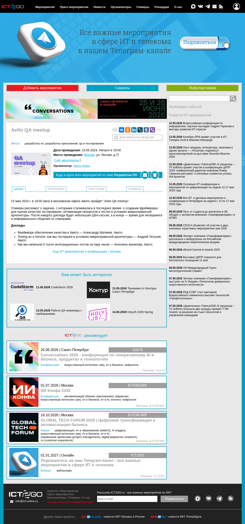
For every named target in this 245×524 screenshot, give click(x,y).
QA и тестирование (91, 143)
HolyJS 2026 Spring (140, 312)
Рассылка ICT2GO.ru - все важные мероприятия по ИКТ (134, 492)
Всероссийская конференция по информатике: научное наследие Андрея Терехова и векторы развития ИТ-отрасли (201, 126)
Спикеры (143, 7)
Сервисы (122, 88)
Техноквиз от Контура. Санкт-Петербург (134, 290)
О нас (178, 7)
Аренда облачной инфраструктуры (70, 502)
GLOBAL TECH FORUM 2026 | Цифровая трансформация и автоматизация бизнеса (98, 422)
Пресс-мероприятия (74, 7)
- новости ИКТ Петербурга (184, 516)
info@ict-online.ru (26, 501)
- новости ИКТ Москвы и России (123, 516)
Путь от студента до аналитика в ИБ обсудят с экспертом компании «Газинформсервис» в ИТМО (202, 214)
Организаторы (121, 7)
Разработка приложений (61, 143)
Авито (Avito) (81, 165)
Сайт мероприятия (66, 160)
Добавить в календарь (137, 137)
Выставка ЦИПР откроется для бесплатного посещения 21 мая (195, 259)
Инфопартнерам (202, 88)
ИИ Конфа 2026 (55, 391)
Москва (89, 155)
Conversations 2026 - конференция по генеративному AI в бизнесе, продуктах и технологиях (97, 357)
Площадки (161, 7)
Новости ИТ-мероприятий (190, 115)
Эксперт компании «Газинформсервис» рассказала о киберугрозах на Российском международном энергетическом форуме (200, 239)
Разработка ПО (34, 143)
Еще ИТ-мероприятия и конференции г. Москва (87, 251)
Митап (15, 143)
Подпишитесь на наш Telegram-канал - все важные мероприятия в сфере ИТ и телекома (91, 463)
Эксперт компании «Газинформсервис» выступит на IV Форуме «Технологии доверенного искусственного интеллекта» (200, 281)
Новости (99, 7)
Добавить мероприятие (42, 88)
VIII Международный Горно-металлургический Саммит (193, 269)
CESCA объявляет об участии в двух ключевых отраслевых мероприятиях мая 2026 (198, 227)
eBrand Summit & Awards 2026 (201, 249)
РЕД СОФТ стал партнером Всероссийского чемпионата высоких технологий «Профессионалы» (199, 295)
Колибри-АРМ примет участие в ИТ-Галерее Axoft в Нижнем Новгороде (198, 138)
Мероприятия (45, 7)
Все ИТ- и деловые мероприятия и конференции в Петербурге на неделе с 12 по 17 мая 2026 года (201, 201)
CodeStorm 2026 (62, 287)
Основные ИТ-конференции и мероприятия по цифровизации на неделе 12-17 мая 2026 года (201, 187)
